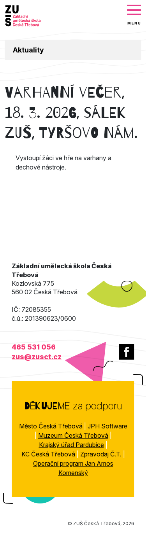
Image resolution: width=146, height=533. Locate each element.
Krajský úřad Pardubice (71, 445)
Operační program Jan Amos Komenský (73, 468)
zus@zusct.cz (37, 357)
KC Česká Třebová (48, 454)
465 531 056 (34, 347)
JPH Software (107, 426)
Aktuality (28, 50)
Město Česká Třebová (51, 426)
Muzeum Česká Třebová (73, 435)
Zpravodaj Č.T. (100, 454)
